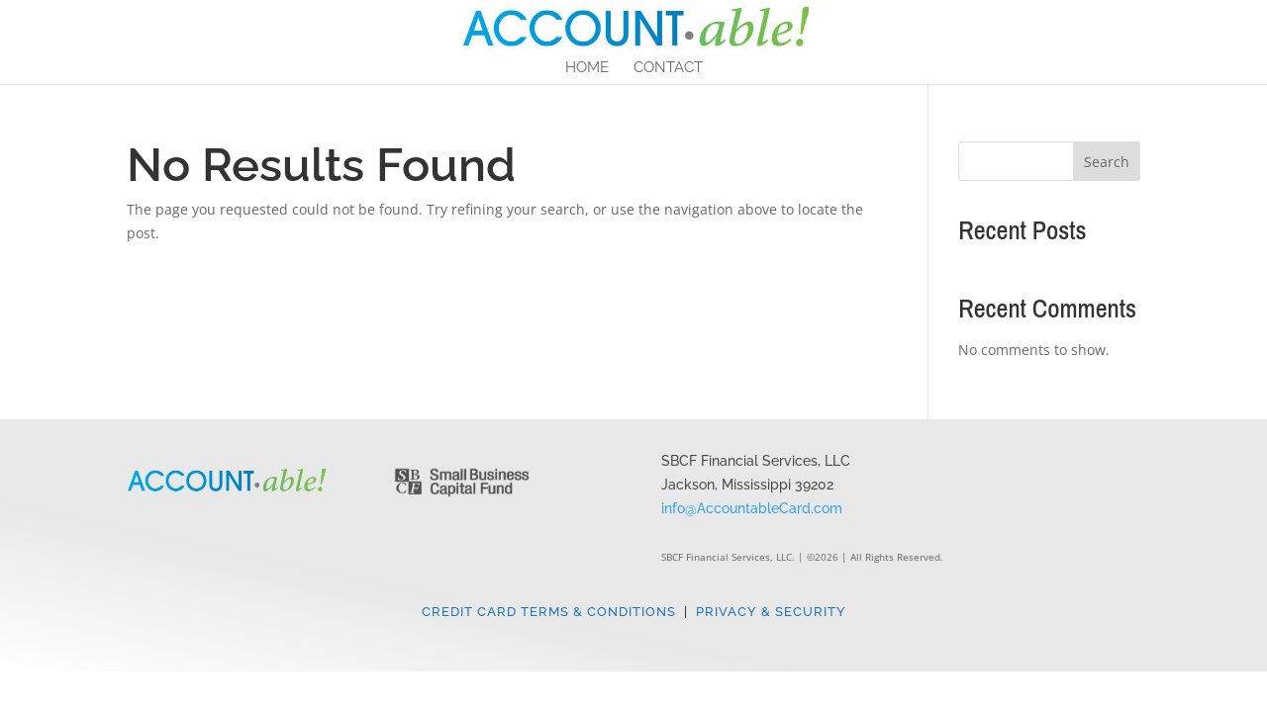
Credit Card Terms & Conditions (549, 611)
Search (1106, 161)
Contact (668, 68)
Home (587, 68)
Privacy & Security (771, 611)
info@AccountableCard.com (751, 508)
